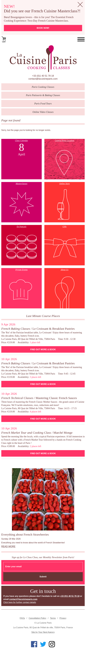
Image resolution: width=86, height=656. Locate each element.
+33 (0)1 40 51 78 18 (43, 76)
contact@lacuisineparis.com (42, 78)
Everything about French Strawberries (25, 534)
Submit (42, 577)
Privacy (63, 618)
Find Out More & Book (43, 349)
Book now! (43, 28)
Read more (8, 546)
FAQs (22, 618)
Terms (53, 618)
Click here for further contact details (19, 602)
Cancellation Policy (37, 618)
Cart (3, 39)
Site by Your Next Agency (43, 632)
